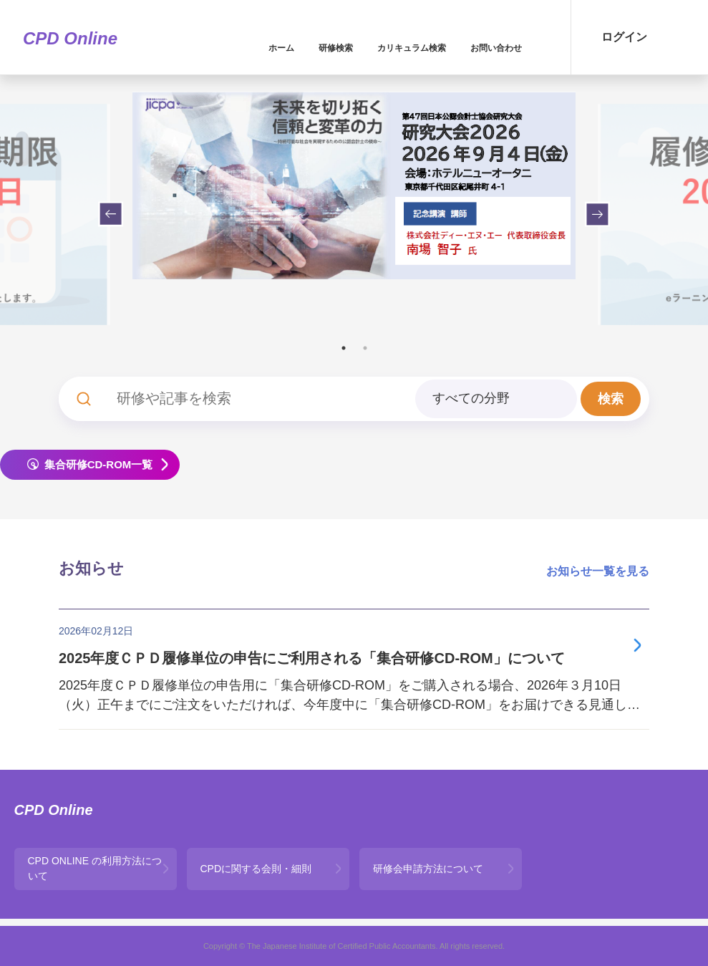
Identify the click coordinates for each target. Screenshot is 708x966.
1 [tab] (343, 348)
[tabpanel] (354, 185)
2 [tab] (365, 348)
